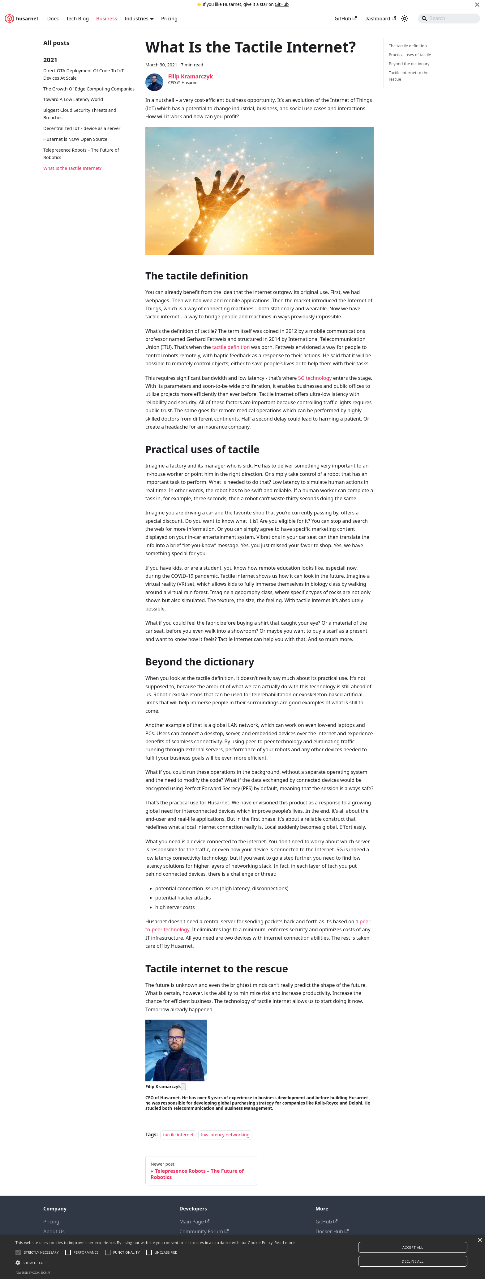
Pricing (169, 18)
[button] (155, 1263)
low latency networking (225, 1135)
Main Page (194, 1221)
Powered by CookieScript (32, 1273)
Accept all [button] (412, 1247)
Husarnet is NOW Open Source (75, 139)
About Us (54, 1231)
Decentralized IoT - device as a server (81, 128)
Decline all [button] (412, 1261)
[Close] (477, 4)
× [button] (479, 1240)
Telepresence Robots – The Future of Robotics (81, 153)
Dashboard (380, 18)
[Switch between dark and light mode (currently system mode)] (405, 18)
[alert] (242, 1257)
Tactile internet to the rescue (408, 76)
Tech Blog (77, 18)
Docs (52, 18)
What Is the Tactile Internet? (72, 168)
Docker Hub (332, 1231)
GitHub (282, 4)
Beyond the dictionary (409, 63)
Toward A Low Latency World (73, 99)
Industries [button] (136, 18)
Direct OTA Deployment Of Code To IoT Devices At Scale (83, 74)
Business (106, 18)
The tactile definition (408, 45)
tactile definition (231, 347)
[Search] (449, 18)
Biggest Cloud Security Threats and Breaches (79, 113)
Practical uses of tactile (410, 54)
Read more (285, 1242)
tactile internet (178, 1135)
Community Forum (204, 1231)
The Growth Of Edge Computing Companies (89, 89)
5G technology (315, 378)
